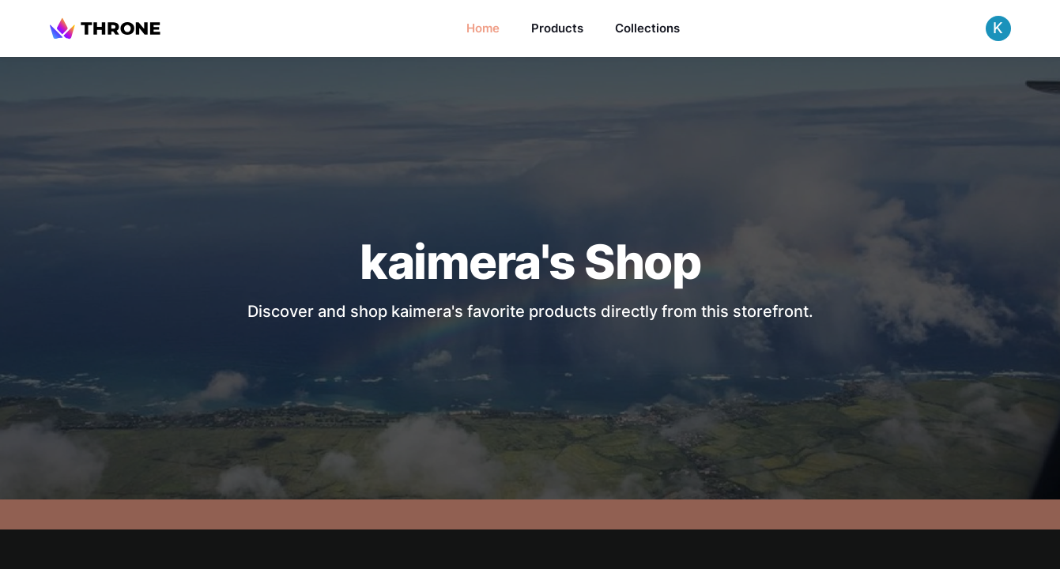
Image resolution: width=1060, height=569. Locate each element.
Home (483, 28)
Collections (647, 28)
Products (557, 28)
